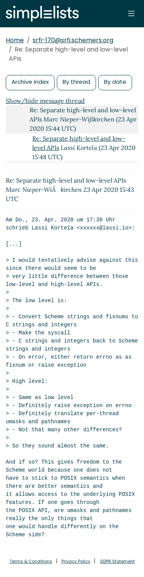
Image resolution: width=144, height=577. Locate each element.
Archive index (30, 82)
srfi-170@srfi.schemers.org (73, 40)
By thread (76, 82)
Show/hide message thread (45, 101)
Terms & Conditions (31, 561)
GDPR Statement (117, 561)
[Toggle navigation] (131, 13)
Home (15, 40)
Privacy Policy (75, 561)
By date (115, 82)
